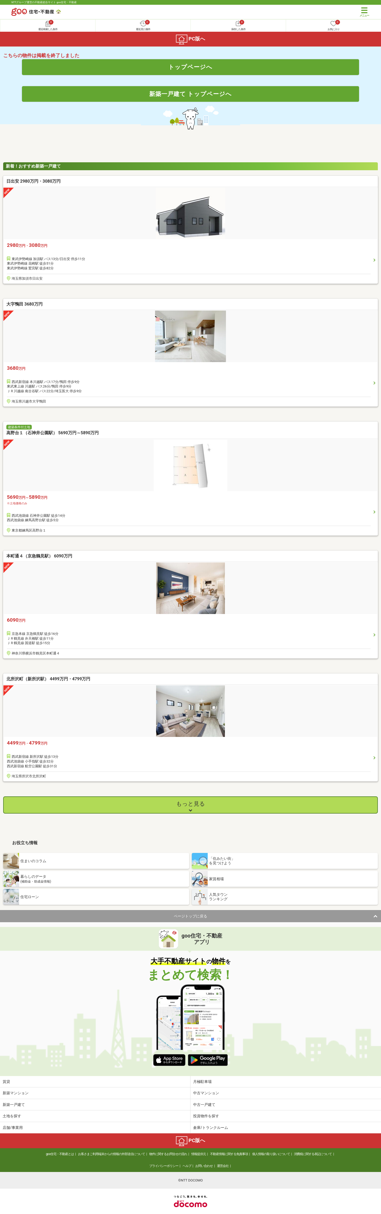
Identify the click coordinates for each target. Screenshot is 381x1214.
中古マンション (206, 1093)
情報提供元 (198, 1154)
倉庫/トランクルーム (210, 1127)
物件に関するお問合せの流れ (168, 1154)
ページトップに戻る (190, 916)
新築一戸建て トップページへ (190, 93)
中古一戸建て (204, 1104)
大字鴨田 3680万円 (24, 304)
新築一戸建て (14, 1104)
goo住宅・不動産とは (60, 1154)
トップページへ (190, 66)
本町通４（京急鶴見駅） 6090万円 (39, 555)
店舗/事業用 (13, 1127)
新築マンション (16, 1093)
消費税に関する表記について (313, 1154)
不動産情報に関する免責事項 (229, 1154)
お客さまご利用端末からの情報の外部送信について (111, 1154)
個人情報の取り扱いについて (271, 1154)
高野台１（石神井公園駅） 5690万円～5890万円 (52, 432)
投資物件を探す (206, 1116)
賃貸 (6, 1081)
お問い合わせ (204, 1166)
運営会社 (223, 1166)
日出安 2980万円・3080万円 (33, 181)
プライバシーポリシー (163, 1166)
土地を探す (12, 1116)
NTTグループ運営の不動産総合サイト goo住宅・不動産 (44, 2)
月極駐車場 (202, 1081)
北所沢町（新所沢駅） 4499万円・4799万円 (48, 678)
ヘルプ (187, 1166)
